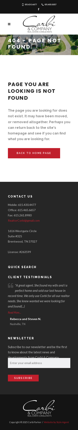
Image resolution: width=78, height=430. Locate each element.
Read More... (14, 312)
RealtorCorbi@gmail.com (24, 220)
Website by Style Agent (56, 422)
